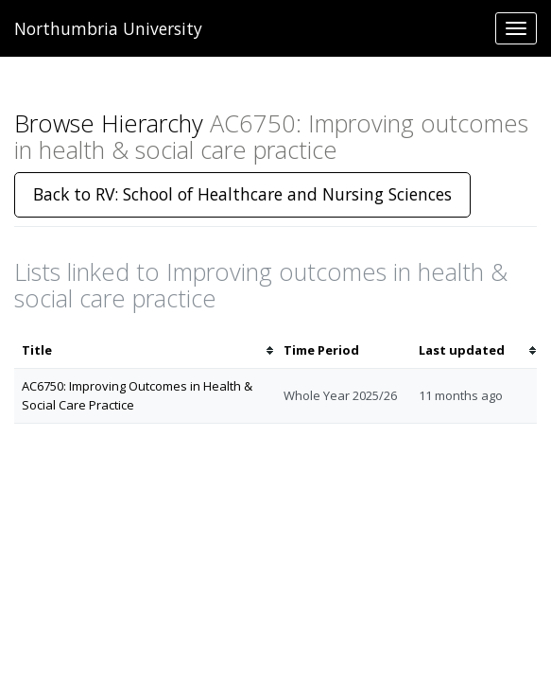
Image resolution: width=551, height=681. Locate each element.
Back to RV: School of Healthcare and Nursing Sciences (242, 194)
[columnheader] (145, 350)
